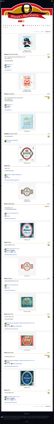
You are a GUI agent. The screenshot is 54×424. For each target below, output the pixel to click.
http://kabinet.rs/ (8, 70)
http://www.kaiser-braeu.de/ (11, 254)
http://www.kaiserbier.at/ (10, 290)
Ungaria (8, 177)
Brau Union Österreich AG (12, 213)
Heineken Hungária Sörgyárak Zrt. (14, 174)
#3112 (48, 203)
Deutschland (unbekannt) (12, 140)
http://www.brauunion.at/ (10, 218)
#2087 (48, 352)
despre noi (26, 413)
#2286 (48, 93)
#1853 (48, 278)
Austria (8, 216)
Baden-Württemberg (17, 326)
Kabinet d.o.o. (10, 64)
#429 (49, 242)
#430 (49, 390)
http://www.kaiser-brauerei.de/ (11, 328)
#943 (49, 165)
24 (41, 31)
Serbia (7, 67)
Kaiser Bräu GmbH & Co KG (13, 248)
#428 (49, 133)
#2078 (48, 314)
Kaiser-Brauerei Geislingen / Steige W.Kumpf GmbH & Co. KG (21, 323)
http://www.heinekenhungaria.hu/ (12, 180)
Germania (8, 141)
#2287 (48, 54)
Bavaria (14, 251)
